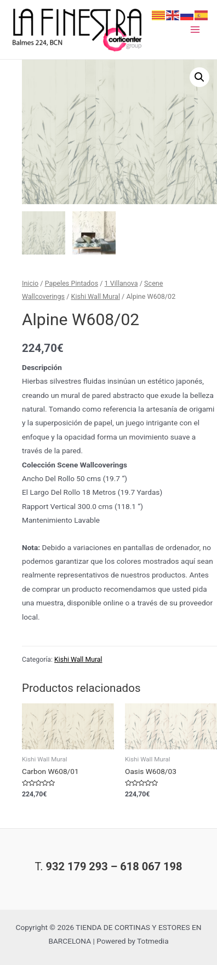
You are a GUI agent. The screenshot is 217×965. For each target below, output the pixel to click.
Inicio (30, 283)
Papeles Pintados (71, 283)
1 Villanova (121, 283)
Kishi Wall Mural (95, 296)
